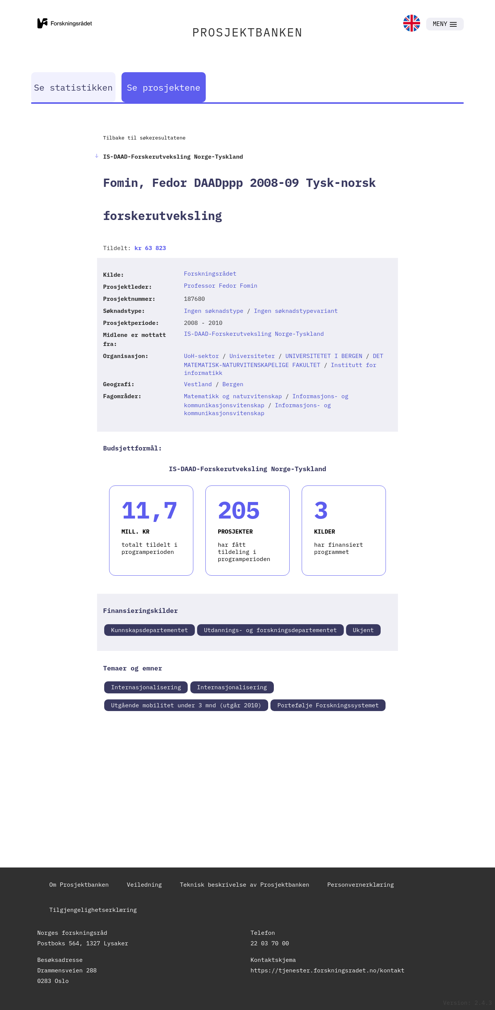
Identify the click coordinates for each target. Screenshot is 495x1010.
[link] (411, 24)
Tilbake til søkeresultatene (144, 137)
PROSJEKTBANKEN (247, 32)
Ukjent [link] (363, 630)
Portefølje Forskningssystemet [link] (328, 705)
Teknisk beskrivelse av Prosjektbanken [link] (244, 884)
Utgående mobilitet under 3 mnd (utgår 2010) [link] (186, 705)
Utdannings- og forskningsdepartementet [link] (270, 630)
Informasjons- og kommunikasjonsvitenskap (257, 409)
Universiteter (252, 355)
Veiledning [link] (144, 884)
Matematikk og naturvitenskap (233, 396)
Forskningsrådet (210, 273)
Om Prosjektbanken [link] (79, 884)
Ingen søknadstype (213, 310)
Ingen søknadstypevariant (296, 310)
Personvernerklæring (360, 884)
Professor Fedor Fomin (220, 285)
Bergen (232, 384)
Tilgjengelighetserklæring (93, 909)
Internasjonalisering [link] (146, 687)
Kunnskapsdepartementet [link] (149, 630)
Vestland (198, 384)
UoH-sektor (201, 355)
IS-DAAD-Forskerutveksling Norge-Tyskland (254, 333)
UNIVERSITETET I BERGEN (324, 355)
